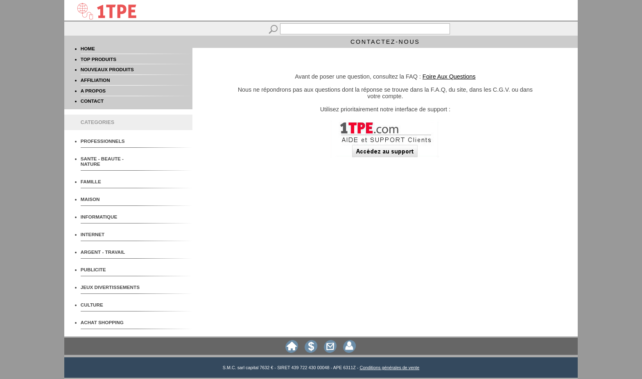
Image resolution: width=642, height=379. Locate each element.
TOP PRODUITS (98, 59)
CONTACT (92, 101)
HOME (88, 48)
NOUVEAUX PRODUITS (107, 69)
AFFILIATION (95, 80)
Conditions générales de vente (389, 367)
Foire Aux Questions (449, 76)
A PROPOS (93, 90)
